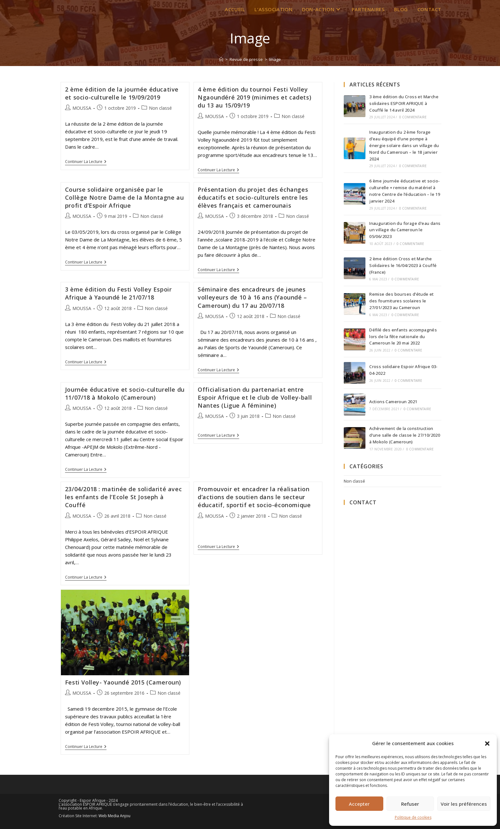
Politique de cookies (413, 817)
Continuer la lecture (86, 161)
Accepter (359, 804)
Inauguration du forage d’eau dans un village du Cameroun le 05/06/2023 (404, 230)
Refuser (410, 804)
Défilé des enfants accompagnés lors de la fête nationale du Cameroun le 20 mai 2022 (403, 336)
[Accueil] (221, 59)
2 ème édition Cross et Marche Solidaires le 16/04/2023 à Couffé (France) (403, 265)
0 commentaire (413, 117)
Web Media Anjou (114, 815)
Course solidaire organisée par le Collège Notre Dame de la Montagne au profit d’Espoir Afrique (124, 197)
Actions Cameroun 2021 (393, 401)
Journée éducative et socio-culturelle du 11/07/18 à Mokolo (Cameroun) (125, 393)
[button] (487, 743)
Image (275, 59)
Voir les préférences (464, 804)
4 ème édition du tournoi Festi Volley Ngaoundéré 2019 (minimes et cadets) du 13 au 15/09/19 (254, 97)
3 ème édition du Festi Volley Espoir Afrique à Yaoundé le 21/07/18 (118, 293)
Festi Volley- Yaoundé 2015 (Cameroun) (123, 682)
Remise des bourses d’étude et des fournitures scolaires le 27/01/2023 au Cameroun (401, 300)
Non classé (160, 108)
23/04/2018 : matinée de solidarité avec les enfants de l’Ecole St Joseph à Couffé (123, 497)
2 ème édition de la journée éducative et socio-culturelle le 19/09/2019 (122, 93)
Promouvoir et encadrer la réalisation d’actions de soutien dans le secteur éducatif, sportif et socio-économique (254, 497)
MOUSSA (81, 108)
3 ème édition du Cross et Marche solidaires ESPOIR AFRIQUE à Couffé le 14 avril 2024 (403, 103)
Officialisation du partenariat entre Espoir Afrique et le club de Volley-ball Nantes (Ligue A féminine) (255, 397)
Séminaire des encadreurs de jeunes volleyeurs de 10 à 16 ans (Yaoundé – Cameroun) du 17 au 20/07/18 (252, 297)
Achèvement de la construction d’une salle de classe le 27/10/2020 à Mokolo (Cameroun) (404, 435)
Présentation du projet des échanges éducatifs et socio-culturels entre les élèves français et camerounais (253, 197)
